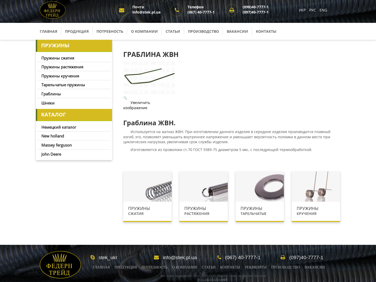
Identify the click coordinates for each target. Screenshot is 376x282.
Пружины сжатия (57, 58)
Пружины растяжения (62, 66)
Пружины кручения (60, 75)
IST (225, 279)
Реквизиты (256, 267)
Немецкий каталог (58, 127)
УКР (303, 10)
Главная (48, 31)
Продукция (77, 31)
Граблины (51, 93)
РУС (313, 10)
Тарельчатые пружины (63, 84)
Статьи (173, 31)
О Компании (184, 267)
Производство (203, 31)
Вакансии (237, 31)
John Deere (51, 154)
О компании (144, 31)
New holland (52, 136)
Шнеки (48, 103)
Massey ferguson (56, 145)
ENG (323, 10)
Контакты (266, 31)
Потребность (109, 31)
